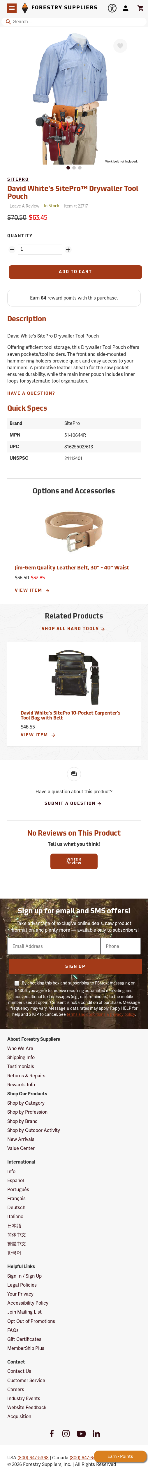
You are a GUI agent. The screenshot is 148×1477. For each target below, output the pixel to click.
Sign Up (75, 967)
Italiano (15, 1216)
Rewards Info (21, 1085)
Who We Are (20, 1048)
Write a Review (74, 861)
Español (15, 1180)
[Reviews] (23, 206)
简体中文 (16, 1235)
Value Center (21, 1148)
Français (16, 1198)
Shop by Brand (22, 1121)
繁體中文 (16, 1244)
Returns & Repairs (26, 1076)
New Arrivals (20, 1139)
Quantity (20, 236)
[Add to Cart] (75, 272)
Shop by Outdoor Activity (33, 1130)
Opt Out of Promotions (31, 1321)
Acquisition (19, 1416)
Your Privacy (20, 1294)
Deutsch (16, 1207)
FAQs (13, 1330)
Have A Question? (31, 394)
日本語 (14, 1226)
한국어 (14, 1253)
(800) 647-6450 (85, 1458)
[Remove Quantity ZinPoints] (12, 249)
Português (18, 1189)
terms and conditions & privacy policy (101, 1014)
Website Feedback (27, 1407)
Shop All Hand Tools (73, 629)
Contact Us (19, 1371)
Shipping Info (21, 1057)
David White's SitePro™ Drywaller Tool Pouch (72, 193)
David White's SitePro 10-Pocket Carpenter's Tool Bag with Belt (70, 716)
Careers (15, 1389)
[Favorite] (120, 46)
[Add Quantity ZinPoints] (68, 249)
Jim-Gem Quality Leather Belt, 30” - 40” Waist (72, 568)
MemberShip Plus (25, 1348)
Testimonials (20, 1066)
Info (11, 1171)
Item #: (76, 206)
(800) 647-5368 (33, 1458)
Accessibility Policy (27, 1303)
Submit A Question (73, 803)
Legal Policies (22, 1285)
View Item (32, 590)
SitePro (18, 180)
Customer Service (26, 1380)
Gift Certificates (24, 1339)
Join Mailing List (24, 1312)
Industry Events (23, 1398)
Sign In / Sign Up (24, 1276)
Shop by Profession (27, 1112)
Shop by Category (26, 1103)
